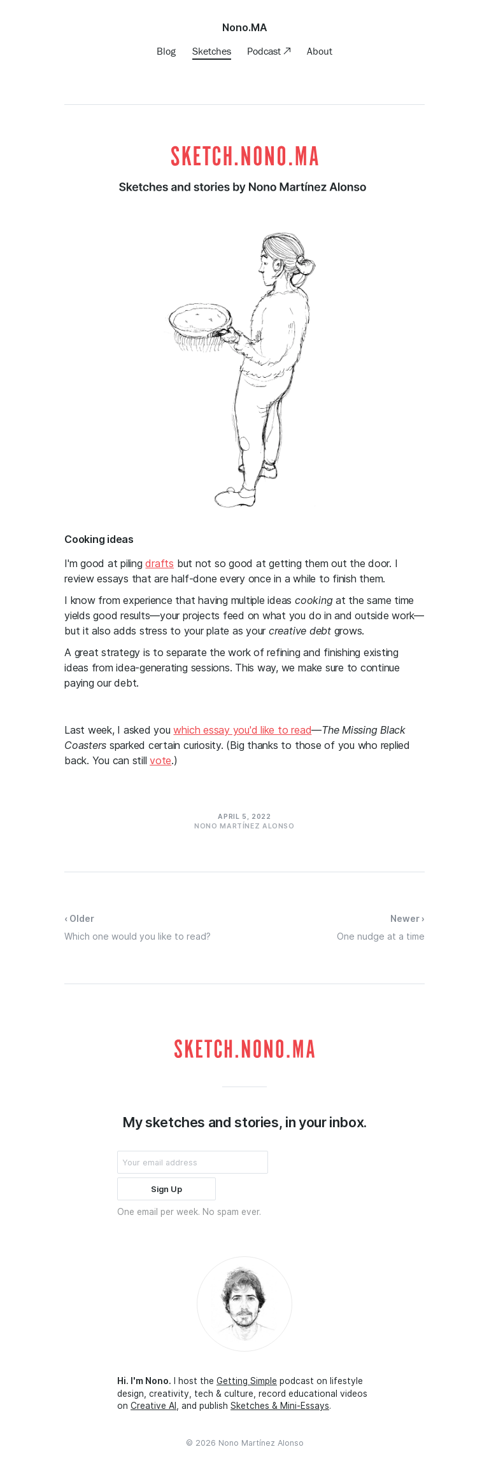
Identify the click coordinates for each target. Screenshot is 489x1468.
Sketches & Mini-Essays (279, 1406)
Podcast (265, 51)
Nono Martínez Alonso (261, 1443)
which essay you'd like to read (242, 730)
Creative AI (153, 1406)
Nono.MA (244, 27)
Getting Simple (246, 1381)
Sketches (211, 51)
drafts (159, 563)
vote (160, 760)
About (319, 51)
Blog (166, 51)
